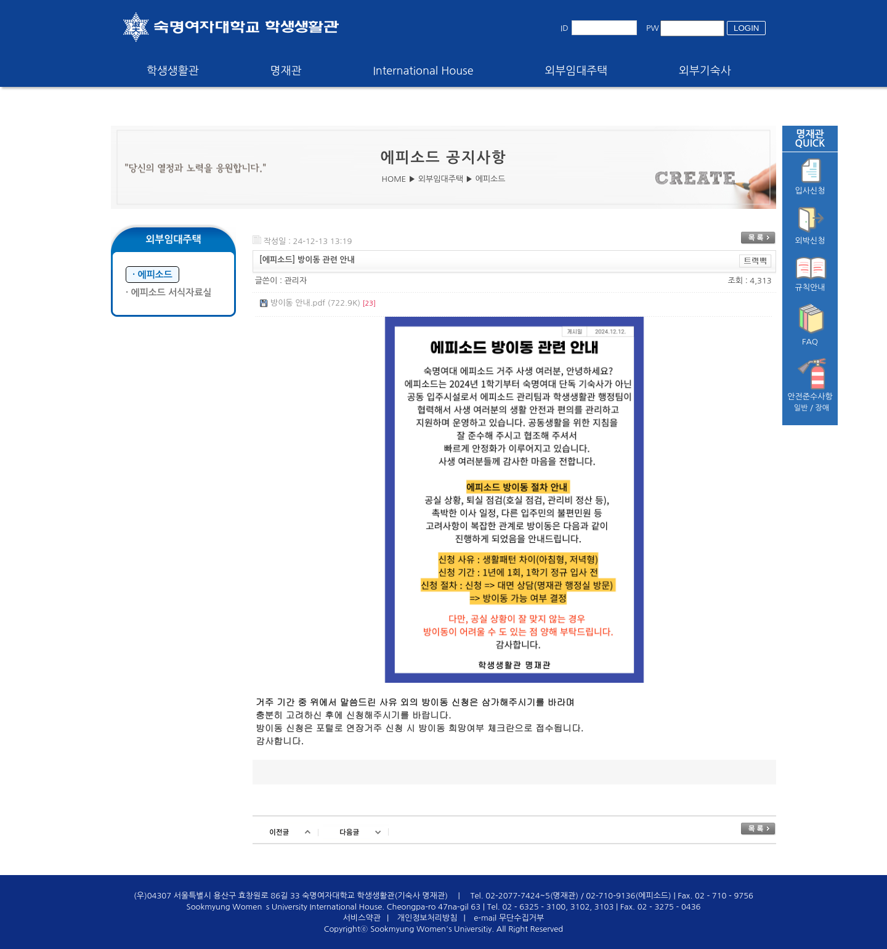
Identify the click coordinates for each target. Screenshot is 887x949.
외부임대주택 (576, 70)
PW (652, 28)
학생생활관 (173, 70)
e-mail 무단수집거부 (509, 918)
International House (423, 70)
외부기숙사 (705, 70)
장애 (823, 408)
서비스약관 (362, 918)
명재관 (286, 70)
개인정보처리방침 (427, 918)
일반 (801, 408)
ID (565, 28)
